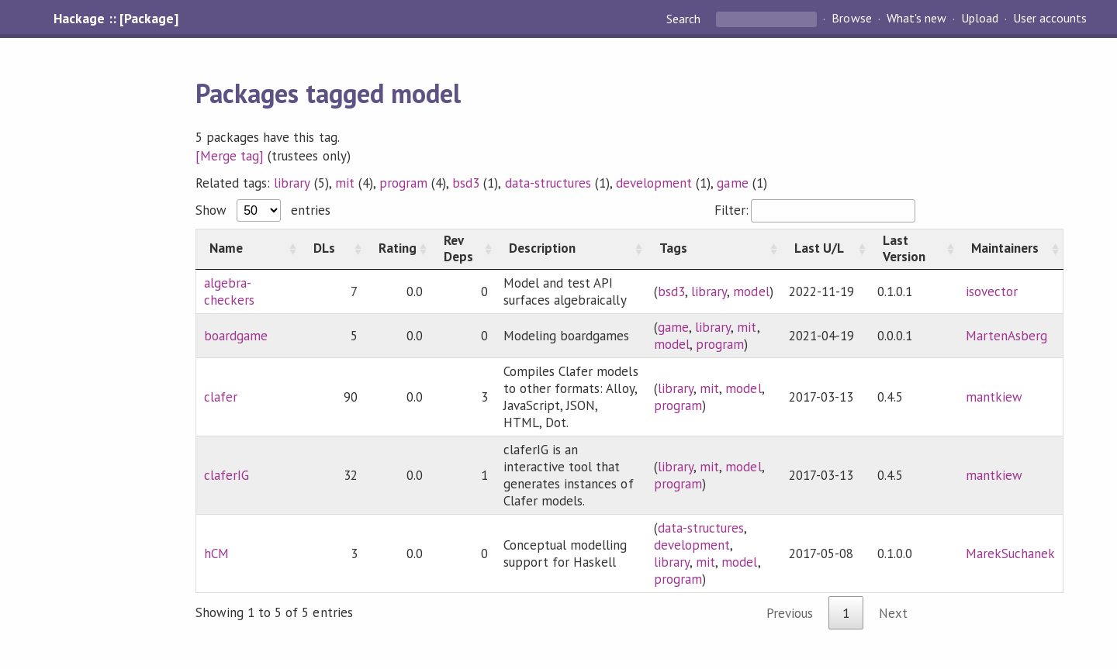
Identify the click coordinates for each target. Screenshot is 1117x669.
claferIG (226, 475)
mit (344, 182)
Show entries (262, 210)
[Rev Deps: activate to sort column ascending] (463, 249)
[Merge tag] (229, 155)
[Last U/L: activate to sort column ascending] (825, 249)
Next (893, 613)
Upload (979, 18)
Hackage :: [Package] (116, 19)
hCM (216, 553)
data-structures (548, 182)
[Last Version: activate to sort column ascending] (914, 249)
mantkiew (994, 396)
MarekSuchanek (1010, 553)
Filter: (814, 210)
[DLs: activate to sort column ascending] (332, 249)
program (403, 182)
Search (685, 18)
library (292, 182)
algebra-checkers (229, 291)
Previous (789, 613)
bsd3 (465, 182)
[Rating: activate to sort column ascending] (398, 249)
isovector (992, 291)
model (751, 291)
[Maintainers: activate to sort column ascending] (1010, 249)
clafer (220, 396)
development (654, 182)
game (732, 182)
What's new (916, 18)
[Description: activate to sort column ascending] (571, 249)
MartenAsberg (1006, 335)
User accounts (1050, 18)
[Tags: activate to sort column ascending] (713, 249)
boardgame (236, 335)
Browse (851, 18)
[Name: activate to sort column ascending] (248, 249)
